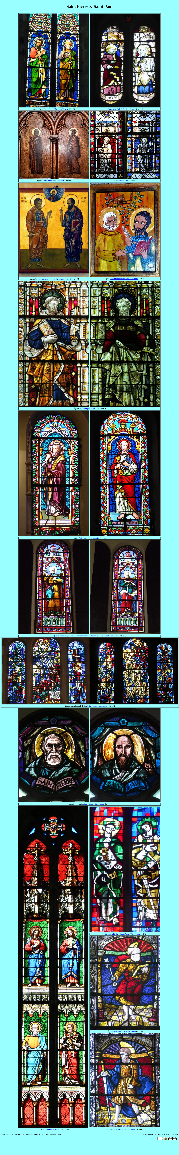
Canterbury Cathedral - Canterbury (121, 109)
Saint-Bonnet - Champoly (52, 1129)
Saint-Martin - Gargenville (97, 706)
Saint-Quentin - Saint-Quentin (124, 1031)
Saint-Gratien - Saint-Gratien (53, 180)
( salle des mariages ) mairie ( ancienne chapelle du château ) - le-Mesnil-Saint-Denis (86, 636)
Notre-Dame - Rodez (121, 180)
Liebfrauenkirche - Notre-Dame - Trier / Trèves (123, 934)
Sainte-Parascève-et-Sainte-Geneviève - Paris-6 (53, 279)
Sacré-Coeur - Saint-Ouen (94, 804)
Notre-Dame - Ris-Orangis (89, 538)
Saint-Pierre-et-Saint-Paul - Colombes (124, 279)
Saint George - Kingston (88, 408)
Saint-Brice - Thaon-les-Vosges (56, 109)
